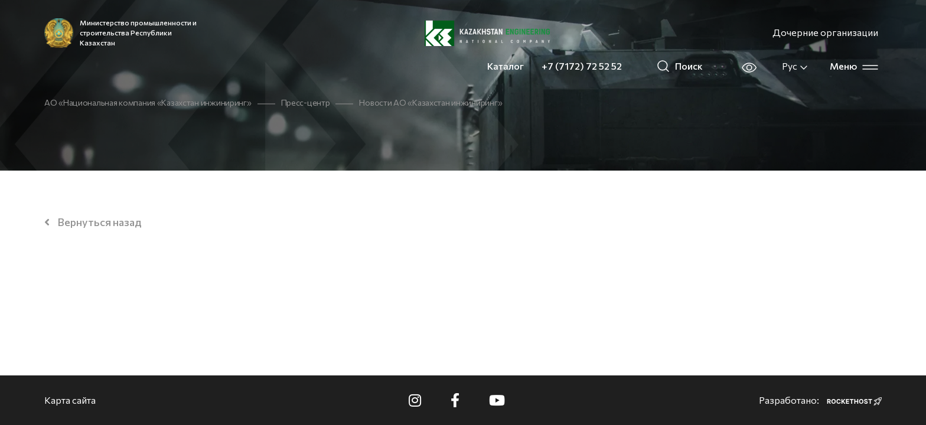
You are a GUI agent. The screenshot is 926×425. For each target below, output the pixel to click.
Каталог (505, 65)
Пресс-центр (305, 102)
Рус (795, 66)
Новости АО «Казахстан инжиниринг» (430, 102)
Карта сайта (70, 400)
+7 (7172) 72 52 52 (582, 65)
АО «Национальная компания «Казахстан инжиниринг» (148, 102)
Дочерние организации (825, 32)
